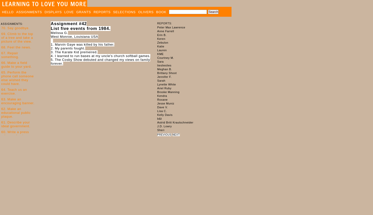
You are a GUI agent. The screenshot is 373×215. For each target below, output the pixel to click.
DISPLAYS (53, 12)
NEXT (176, 134)
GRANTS (83, 12)
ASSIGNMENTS (29, 12)
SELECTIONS (124, 12)
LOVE (69, 12)
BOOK (161, 12)
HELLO (8, 12)
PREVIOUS (164, 134)
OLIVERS (146, 12)
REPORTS (102, 12)
